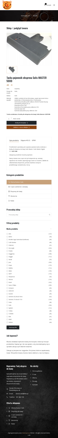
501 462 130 (20, 397)
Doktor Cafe (25, 16)
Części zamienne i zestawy (18, 187)
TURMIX (30, 314)
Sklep (35, 16)
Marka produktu (12, 229)
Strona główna (37, 371)
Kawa (11, 201)
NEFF (30, 274)
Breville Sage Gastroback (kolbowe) (30, 239)
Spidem (30, 308)
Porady (34, 381)
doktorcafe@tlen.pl (22, 394)
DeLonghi (30, 248)
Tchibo (30, 311)
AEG (30, 234)
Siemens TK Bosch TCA (30, 299)
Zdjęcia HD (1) (25, 140)
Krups (30, 265)
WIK (30, 316)
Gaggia (30, 256)
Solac (30, 302)
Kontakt (35, 385)
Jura (30, 262)
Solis (30, 305)
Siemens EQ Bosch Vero (30, 296)
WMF (30, 319)
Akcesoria (12, 196)
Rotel (30, 282)
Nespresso (30, 276)
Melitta (30, 268)
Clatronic (30, 245)
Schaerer (30, 288)
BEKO (30, 237)
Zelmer (30, 322)
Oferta (34, 378)
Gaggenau (30, 254)
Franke (30, 251)
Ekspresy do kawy (15, 191)
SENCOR (30, 291)
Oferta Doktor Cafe (15, 182)
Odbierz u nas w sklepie (21, 127)
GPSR (34, 140)
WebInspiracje (26, 433)
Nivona (30, 279)
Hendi (30, 259)
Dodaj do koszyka (21, 123)
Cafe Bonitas (30, 242)
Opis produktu (14, 140)
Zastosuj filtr (13, 327)
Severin (30, 294)
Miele (30, 271)
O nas (34, 374)
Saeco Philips (30, 285)
